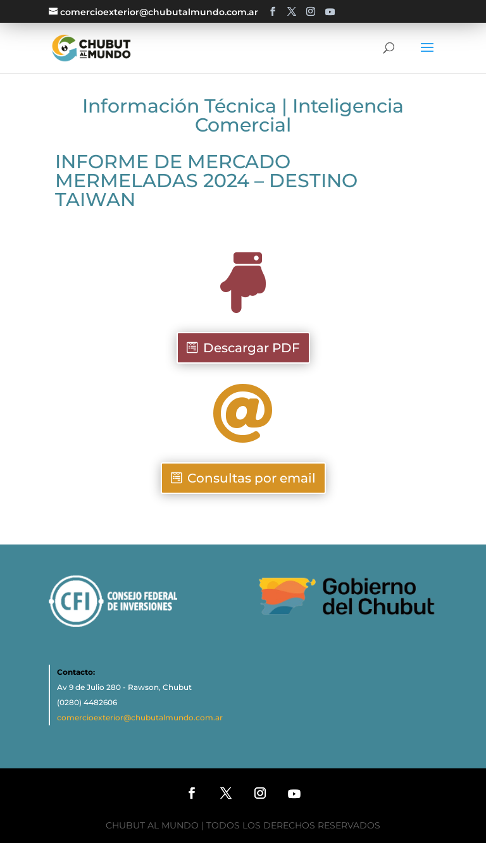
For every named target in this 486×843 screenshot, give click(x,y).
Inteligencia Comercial (299, 115)
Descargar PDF (251, 347)
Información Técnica (179, 106)
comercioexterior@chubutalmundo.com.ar (140, 717)
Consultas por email (251, 478)
